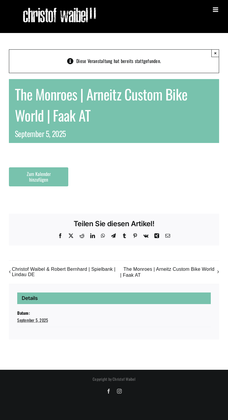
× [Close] (215, 53)
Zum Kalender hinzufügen (39, 177)
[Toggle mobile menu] (216, 10)
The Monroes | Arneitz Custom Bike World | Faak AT (167, 272)
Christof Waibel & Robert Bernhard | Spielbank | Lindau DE (63, 272)
